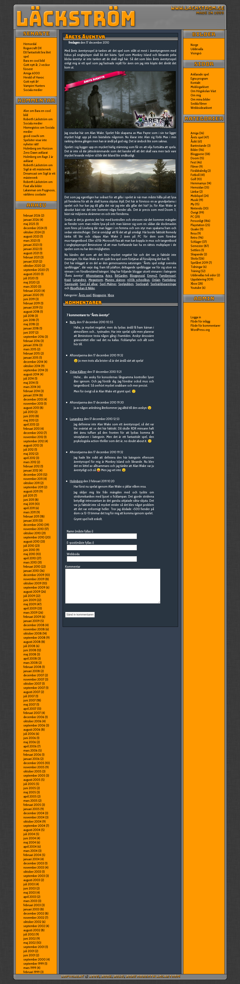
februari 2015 (31, 353)
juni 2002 (29, 938)
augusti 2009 (31, 592)
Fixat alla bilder (32, 186)
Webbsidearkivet (201, 108)
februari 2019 (31, 303)
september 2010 (34, 537)
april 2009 (30, 608)
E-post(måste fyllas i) (80, 543)
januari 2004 (31, 859)
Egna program (199, 78)
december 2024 (33, 228)
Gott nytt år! (30, 81)
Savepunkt (71, 284)
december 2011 (32, 474)
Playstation (198, 225)
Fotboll (195, 175)
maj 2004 (29, 842)
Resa (194, 233)
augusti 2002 (31, 930)
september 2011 (33, 487)
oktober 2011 (31, 483)
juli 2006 (29, 734)
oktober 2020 (32, 266)
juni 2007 (29, 700)
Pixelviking (169, 280)
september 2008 (34, 637)
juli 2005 (29, 784)
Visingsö (196, 53)
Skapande (197, 254)
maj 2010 (29, 554)
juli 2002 (29, 934)
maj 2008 (29, 654)
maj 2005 (29, 792)
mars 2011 (29, 512)
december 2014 (33, 362)
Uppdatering (198, 279)
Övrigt (194, 212)
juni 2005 (29, 788)
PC (192, 217)
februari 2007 (32, 713)
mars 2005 (30, 800)
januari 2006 (31, 759)
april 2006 (30, 746)
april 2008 (30, 658)
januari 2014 (30, 395)
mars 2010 (30, 562)
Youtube (196, 288)
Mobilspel (197, 196)
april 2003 (29, 897)
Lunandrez (79, 280)
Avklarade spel (200, 74)
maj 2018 (29, 324)
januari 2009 (31, 621)
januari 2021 (30, 261)
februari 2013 (31, 429)
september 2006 (34, 725)
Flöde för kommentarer (205, 325)
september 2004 (34, 826)
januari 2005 (31, 809)
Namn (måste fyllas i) (80, 531)
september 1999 (33, 963)
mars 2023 (30, 240)
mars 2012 (29, 462)
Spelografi (142, 284)
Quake (195, 229)
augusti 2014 (31, 374)
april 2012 (29, 458)
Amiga (194, 133)
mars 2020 (30, 286)
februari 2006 (32, 755)
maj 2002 (29, 943)
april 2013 (29, 424)
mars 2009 (30, 612)
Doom (195, 158)
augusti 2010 (31, 541)
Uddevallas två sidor (203, 275)
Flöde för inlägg (200, 321)
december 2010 (33, 525)
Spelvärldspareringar (163, 284)
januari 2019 (30, 307)
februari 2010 (31, 566)
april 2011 (29, 508)
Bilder (194, 150)
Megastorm (96, 280)
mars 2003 (30, 901)
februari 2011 (31, 516)
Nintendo (196, 208)
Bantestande (199, 145)
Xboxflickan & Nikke (82, 288)
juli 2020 (29, 278)
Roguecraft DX (32, 48)
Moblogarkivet (200, 87)
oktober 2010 (32, 533)
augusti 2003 (31, 880)
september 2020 (34, 270)
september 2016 (33, 337)
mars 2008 (30, 663)
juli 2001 (28, 951)
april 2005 (30, 796)
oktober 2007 (32, 683)
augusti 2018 (31, 312)
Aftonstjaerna (94, 276)
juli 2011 (28, 495)
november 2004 (34, 817)
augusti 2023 (31, 236)
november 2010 (33, 529)
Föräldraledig (199, 171)
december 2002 (33, 913)
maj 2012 (29, 454)
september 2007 (34, 688)
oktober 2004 (32, 821)
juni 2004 (29, 838)
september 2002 (34, 926)
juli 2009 (29, 596)
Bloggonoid (137, 276)
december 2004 (33, 813)
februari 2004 (32, 855)
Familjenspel (168, 276)
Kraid (67, 280)
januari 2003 (31, 909)
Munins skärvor (115, 280)
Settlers (196, 250)
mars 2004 (30, 851)
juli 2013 (28, 412)
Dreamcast (30, 173)
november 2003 (33, 867)
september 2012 (33, 441)
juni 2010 (29, 550)
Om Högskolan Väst (203, 91)
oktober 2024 (32, 232)
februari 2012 (31, 466)
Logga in (196, 317)
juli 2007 (29, 696)
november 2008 (34, 629)
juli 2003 (29, 884)
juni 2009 (29, 600)
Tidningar (196, 267)
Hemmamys (198, 183)
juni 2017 (29, 332)
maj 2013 (29, 420)
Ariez (109, 276)
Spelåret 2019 (199, 263)
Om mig (196, 95)
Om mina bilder (200, 99)
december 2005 (33, 763)
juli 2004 (29, 834)
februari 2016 (31, 341)
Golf (193, 179)
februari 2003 (32, 905)
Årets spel (85, 295)
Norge (194, 45)
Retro (194, 237)
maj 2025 (29, 224)
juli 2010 (28, 546)
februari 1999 (31, 972)
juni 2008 (29, 650)
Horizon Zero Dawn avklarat (38, 150)
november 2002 (33, 918)
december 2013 (33, 399)
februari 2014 (31, 391)
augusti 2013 (31, 408)
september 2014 (33, 370)
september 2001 (34, 947)
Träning (195, 271)
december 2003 (33, 863)
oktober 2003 (32, 872)
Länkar (195, 191)
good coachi (31, 136)
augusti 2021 (31, 253)
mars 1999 (29, 968)
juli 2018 (28, 316)
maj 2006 (29, 742)
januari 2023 (31, 245)
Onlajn (156, 280)
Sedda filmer (199, 103)
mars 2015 (29, 349)
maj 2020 (29, 282)
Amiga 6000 (31, 73)
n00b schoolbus (138, 280)
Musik (194, 200)
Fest (193, 162)
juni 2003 (29, 888)
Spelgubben (126, 284)
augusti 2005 (31, 780)
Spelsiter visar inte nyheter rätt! (35, 142)
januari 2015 (30, 357)
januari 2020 (31, 295)
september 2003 (34, 876)
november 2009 (34, 579)
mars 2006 (30, 750)
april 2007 (29, 709)
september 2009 (34, 587)
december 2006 (33, 717)
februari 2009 (32, 617)
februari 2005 (32, 805)
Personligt (197, 221)
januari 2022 (31, 249)
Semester (197, 246)
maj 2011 (28, 504)
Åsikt (194, 141)
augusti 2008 (32, 642)
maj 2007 (29, 704)
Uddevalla (197, 49)
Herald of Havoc (33, 77)
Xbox (111, 295)
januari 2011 (30, 520)
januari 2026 (31, 220)
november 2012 (33, 437)
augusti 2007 (31, 692)
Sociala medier (32, 90)
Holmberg (29, 157)
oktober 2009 (32, 583)
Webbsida (73, 554)
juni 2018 (29, 320)
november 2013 (33, 403)
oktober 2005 (32, 771)
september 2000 (34, 959)
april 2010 (29, 558)
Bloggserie (99, 295)
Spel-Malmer (108, 284)
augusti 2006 (31, 729)
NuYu (73, 322)
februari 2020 (32, 291)
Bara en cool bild (34, 61)
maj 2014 (29, 383)
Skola (194, 258)
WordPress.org (200, 330)
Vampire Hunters (34, 86)
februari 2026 (31, 215)
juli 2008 (29, 646)
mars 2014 (29, 387)
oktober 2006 (32, 721)
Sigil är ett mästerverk (37, 169)
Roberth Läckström (35, 119)
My (192, 204)
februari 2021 (31, 257)
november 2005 (34, 767)
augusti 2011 (30, 491)
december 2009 (33, 575)
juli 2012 (28, 449)
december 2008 (34, 625)
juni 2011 (28, 500)
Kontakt (195, 83)
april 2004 (30, 846)
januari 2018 (31, 328)
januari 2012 (30, 470)
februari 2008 (32, 667)
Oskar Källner (78, 372)
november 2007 (33, 679)
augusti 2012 (31, 445)
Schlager (196, 242)
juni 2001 (29, 955)
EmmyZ (152, 276)
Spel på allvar (89, 284)
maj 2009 (29, 604)
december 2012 (33, 433)
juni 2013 (29, 416)
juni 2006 (29, 738)
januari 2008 (31, 671)
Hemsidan (197, 187)
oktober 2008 (32, 633)
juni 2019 (29, 299)
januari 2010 (31, 571)
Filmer (194, 166)
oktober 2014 (31, 366)
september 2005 (34, 775)
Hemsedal (29, 44)
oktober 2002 (32, 922)
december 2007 (33, 675)
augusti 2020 (31, 274)
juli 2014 (28, 378)
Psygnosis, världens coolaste (39, 192)
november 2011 (33, 479)
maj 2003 (29, 892)
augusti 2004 (31, 830)
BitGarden (121, 276)
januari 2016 (30, 345)
